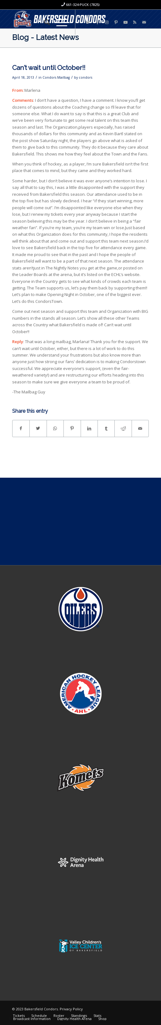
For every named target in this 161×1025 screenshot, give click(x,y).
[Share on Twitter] (38, 428)
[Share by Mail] (140, 428)
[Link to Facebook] (97, 22)
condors (85, 77)
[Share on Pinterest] (72, 428)
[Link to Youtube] (125, 22)
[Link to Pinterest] (116, 22)
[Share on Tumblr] (106, 428)
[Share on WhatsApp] (55, 428)
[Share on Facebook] (21, 428)
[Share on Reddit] (123, 428)
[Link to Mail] (144, 22)
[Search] (44, 22)
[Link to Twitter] (88, 22)
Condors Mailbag (56, 77)
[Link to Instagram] (106, 22)
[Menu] (58, 22)
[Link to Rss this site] (134, 22)
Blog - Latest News (45, 37)
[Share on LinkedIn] (89, 428)
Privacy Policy (71, 1009)
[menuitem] (44, 22)
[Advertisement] (80, 521)
